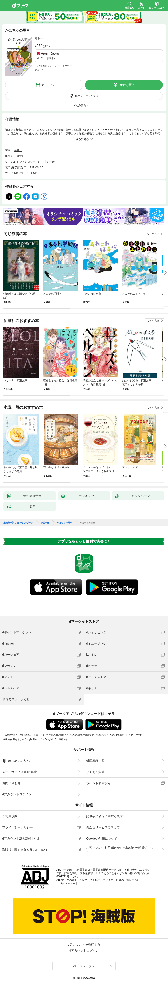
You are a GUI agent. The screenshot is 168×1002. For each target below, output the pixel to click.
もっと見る (152, 234)
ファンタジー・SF (30, 161)
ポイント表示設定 (98, 783)
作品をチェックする (87, 95)
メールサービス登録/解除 (19, 772)
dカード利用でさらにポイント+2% (52, 65)
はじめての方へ (16, 761)
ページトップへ (84, 966)
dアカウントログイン (17, 794)
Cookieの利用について (101, 838)
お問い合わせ (11, 783)
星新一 (39, 38)
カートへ (47, 85)
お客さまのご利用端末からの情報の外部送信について (121, 849)
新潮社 (21, 156)
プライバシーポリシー (17, 827)
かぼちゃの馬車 (64, 523)
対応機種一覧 (95, 761)
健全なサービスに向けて (103, 827)
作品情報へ (81, 105)
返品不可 (39, 70)
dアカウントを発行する (84, 944)
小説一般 (49, 161)
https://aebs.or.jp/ (69, 883)
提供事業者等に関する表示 (104, 816)
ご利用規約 (10, 816)
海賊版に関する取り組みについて (25, 849)
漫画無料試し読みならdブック (18, 523)
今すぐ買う (127, 85)
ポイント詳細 (45, 58)
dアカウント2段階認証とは (20, 838)
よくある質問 (95, 772)
